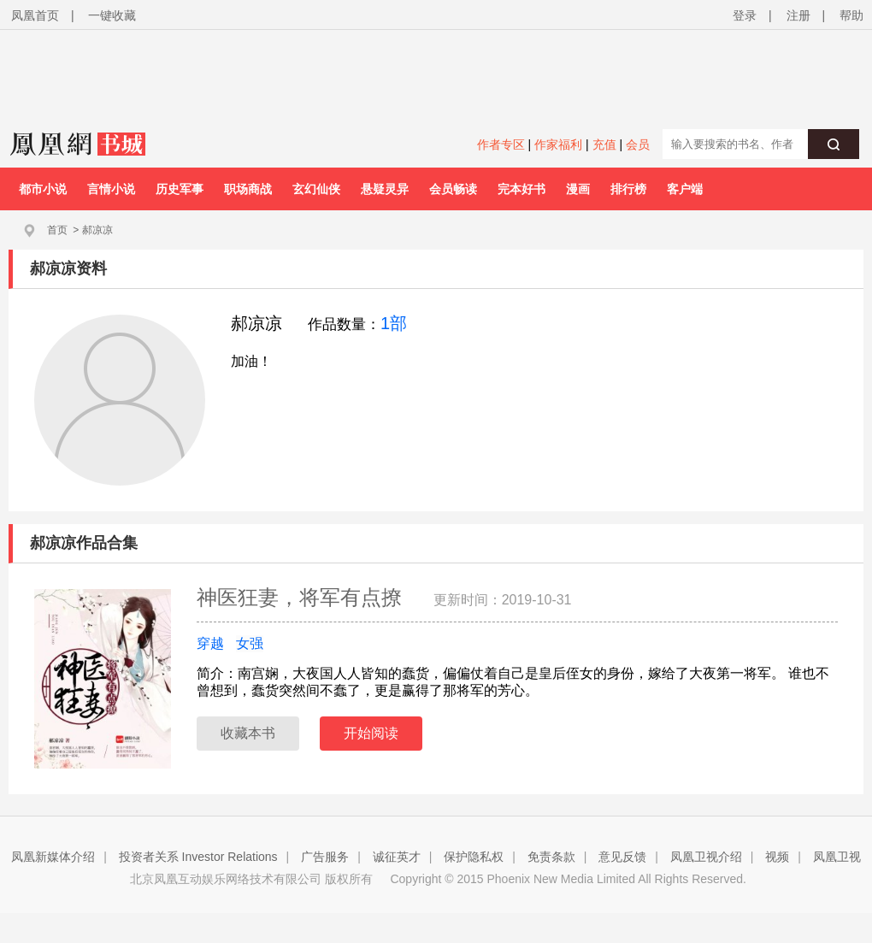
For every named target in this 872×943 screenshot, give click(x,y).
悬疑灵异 (385, 189)
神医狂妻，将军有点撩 (302, 597)
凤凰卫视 (837, 856)
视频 (777, 856)
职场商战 (248, 189)
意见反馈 (622, 856)
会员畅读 (453, 189)
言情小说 (111, 189)
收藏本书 (248, 733)
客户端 (685, 189)
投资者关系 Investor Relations (198, 856)
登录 (745, 15)
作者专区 (501, 144)
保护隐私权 (474, 856)
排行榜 (628, 189)
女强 (249, 643)
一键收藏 (112, 15)
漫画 (578, 189)
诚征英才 (397, 856)
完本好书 (521, 189)
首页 (57, 230)
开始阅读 (371, 733)
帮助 (851, 15)
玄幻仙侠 (316, 189)
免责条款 (551, 856)
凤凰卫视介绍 (706, 856)
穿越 (210, 643)
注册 (798, 15)
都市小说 (43, 189)
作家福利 (558, 144)
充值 (604, 144)
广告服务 (325, 856)
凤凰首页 (35, 15)
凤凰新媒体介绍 (53, 856)
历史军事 (179, 189)
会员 (638, 144)
